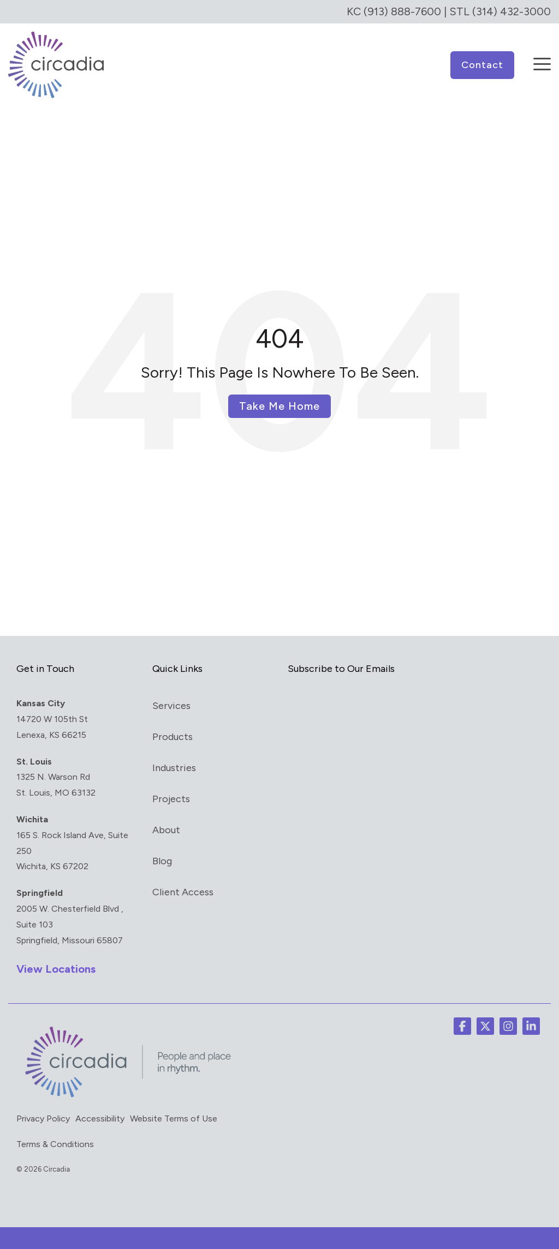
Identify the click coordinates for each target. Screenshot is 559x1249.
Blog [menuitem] (162, 860)
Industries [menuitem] (174, 767)
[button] (542, 56)
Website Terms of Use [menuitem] (173, 1118)
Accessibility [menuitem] (99, 1118)
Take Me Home (279, 405)
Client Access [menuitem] (182, 892)
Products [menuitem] (172, 736)
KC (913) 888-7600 (394, 11)
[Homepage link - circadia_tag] (125, 1096)
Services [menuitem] (171, 705)
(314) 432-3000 (511, 11)
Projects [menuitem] (171, 798)
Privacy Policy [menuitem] (43, 1118)
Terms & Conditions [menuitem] (55, 1143)
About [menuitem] (166, 829)
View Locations (56, 968)
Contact (482, 64)
